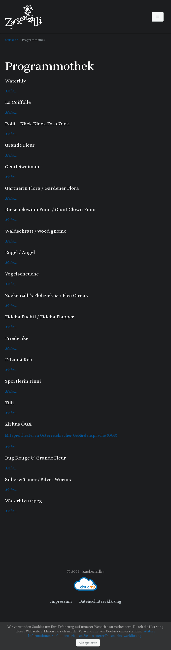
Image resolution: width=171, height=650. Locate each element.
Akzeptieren (88, 642)
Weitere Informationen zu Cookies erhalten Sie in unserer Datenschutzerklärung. (91, 633)
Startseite (11, 40)
